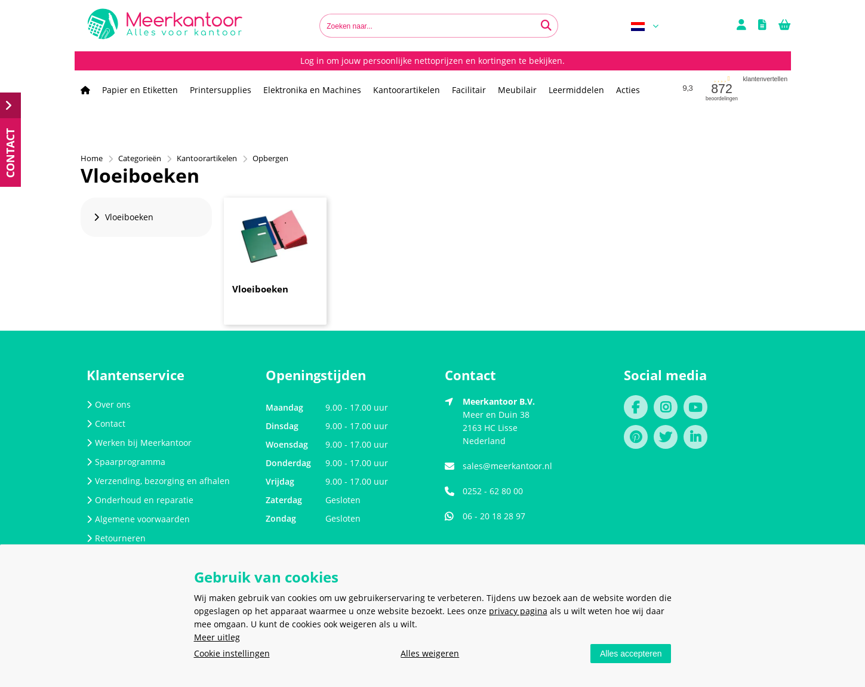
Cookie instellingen (232, 653)
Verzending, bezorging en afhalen (158, 480)
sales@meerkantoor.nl (507, 466)
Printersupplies (220, 89)
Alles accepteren (631, 653)
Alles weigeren (430, 653)
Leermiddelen (576, 89)
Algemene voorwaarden (138, 519)
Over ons (109, 404)
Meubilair (517, 89)
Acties (628, 89)
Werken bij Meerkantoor (139, 442)
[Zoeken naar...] (546, 26)
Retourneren (116, 538)
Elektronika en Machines (312, 89)
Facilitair (469, 89)
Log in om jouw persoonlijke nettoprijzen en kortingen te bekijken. (432, 60)
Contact (106, 423)
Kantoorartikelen (406, 89)
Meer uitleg (217, 637)
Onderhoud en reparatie (140, 500)
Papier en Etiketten (140, 89)
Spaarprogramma (126, 461)
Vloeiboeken (260, 289)
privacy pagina (518, 611)
